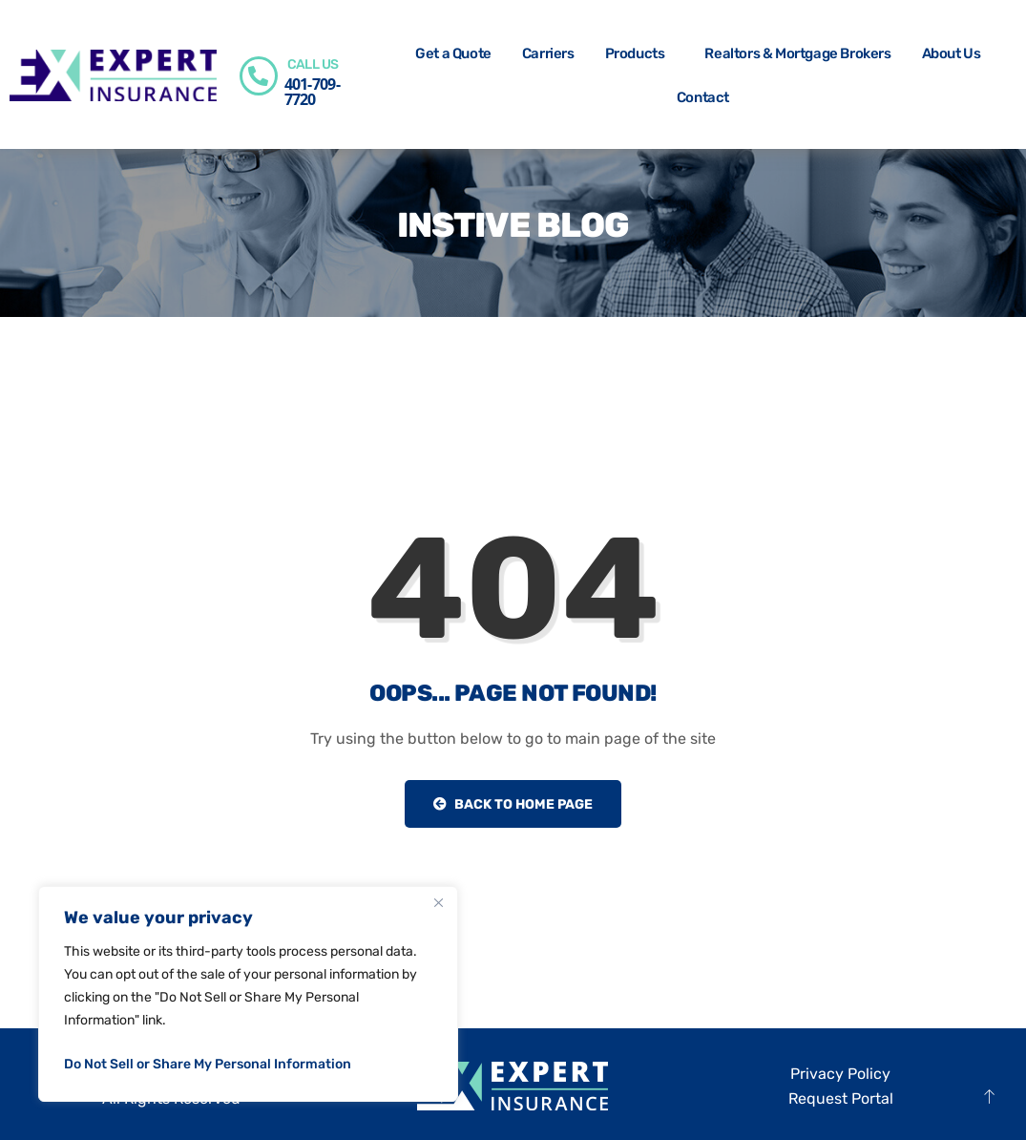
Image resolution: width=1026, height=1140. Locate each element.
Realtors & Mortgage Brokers (797, 53)
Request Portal (840, 1098)
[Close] (438, 902)
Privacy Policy (840, 1074)
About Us (956, 53)
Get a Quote (453, 53)
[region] (248, 994)
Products (640, 53)
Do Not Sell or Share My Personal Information (207, 1064)
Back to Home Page (513, 804)
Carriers (548, 53)
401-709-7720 (312, 92)
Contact (703, 97)
